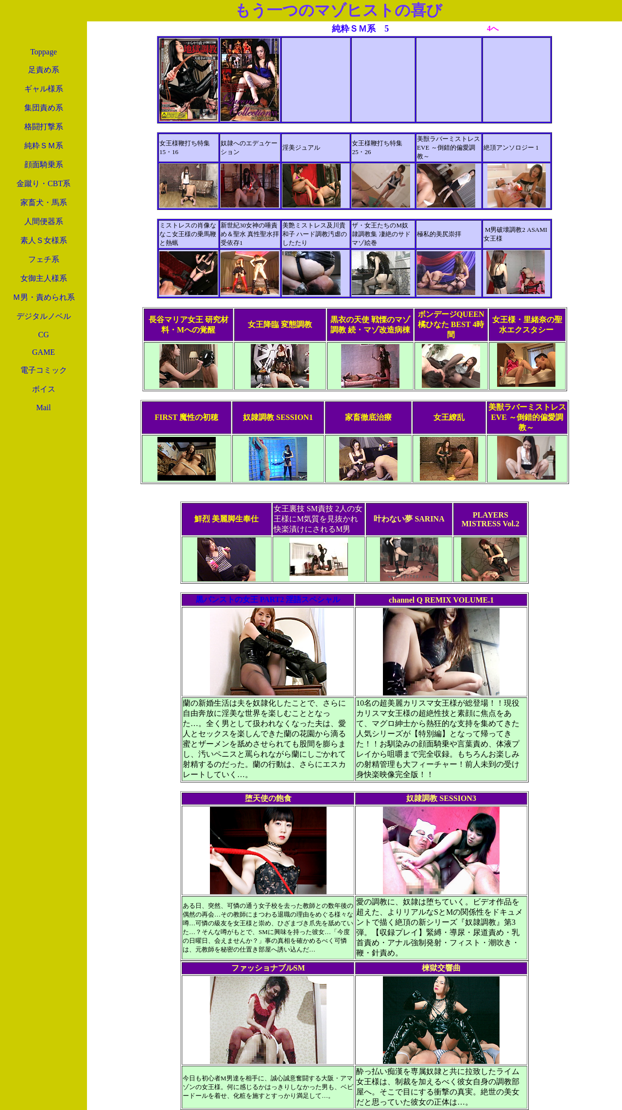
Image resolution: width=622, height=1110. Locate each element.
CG (43, 334)
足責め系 (43, 70)
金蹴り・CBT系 (43, 183)
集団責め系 (43, 108)
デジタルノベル (44, 316)
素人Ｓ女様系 (43, 240)
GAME (43, 352)
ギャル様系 (43, 89)
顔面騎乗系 (43, 164)
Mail (43, 407)
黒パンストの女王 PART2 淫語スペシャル (268, 599)
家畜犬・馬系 (43, 202)
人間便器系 (43, 221)
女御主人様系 (43, 278)
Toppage (43, 52)
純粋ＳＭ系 (43, 145)
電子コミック (43, 370)
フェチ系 (43, 259)
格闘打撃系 (43, 126)
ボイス (43, 389)
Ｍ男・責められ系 (44, 297)
